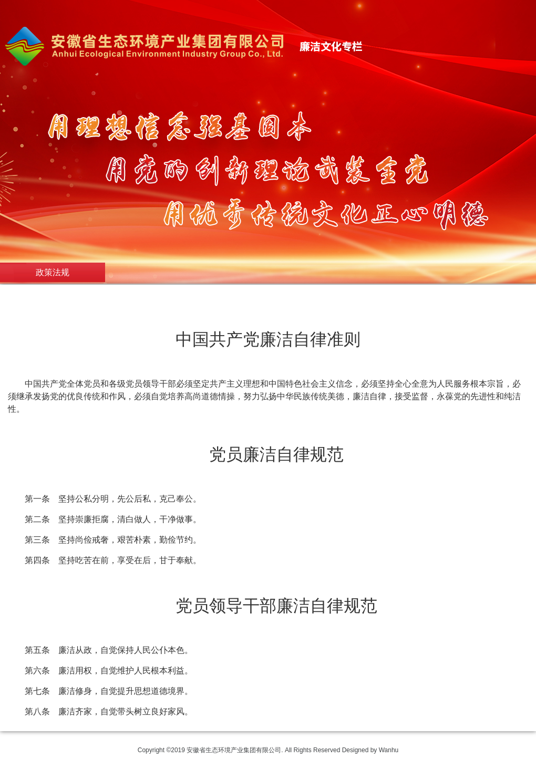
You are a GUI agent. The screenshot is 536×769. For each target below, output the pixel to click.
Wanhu (389, 750)
